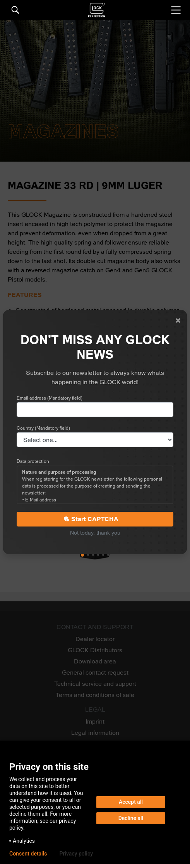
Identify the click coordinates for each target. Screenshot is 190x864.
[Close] (178, 320)
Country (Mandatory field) (43, 428)
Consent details (28, 853)
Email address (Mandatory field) (49, 398)
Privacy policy (76, 853)
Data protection (33, 461)
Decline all (131, 818)
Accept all (131, 802)
